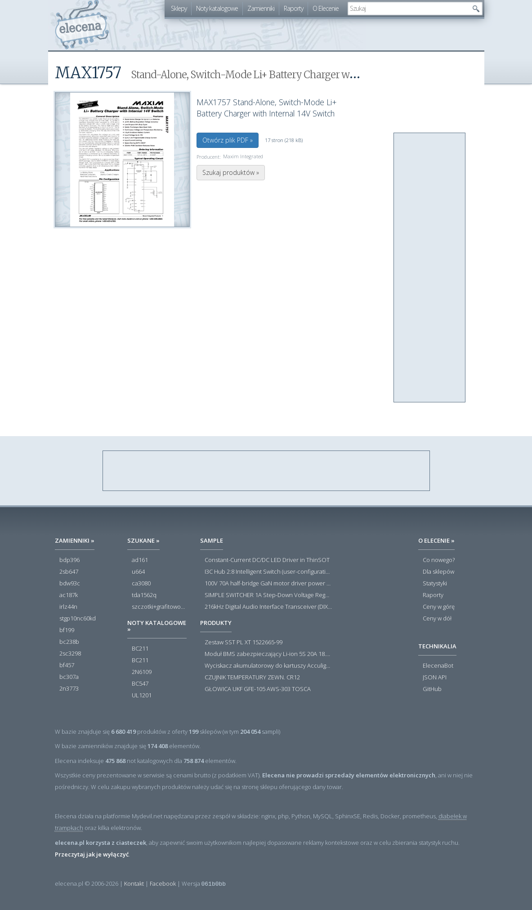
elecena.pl (82, 25)
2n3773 (69, 688)
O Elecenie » (436, 540)
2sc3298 (70, 653)
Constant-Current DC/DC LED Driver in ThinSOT (267, 560)
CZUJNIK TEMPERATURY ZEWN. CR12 (252, 677)
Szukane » (143, 540)
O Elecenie (326, 8)
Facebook (163, 883)
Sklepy (179, 8)
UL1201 (142, 695)
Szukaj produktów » (230, 172)
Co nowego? (439, 560)
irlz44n (68, 607)
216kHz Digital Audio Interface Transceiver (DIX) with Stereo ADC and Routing (268, 607)
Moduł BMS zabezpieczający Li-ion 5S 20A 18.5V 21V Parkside (268, 654)
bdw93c (69, 583)
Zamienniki (260, 8)
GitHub (432, 689)
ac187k (68, 595)
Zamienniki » (74, 540)
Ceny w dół (437, 618)
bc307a (69, 677)
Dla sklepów (438, 571)
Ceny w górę (439, 607)
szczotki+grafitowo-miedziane (159, 607)
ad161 (140, 560)
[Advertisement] (430, 268)
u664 (138, 571)
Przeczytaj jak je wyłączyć (92, 854)
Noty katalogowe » (156, 626)
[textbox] (408, 8)
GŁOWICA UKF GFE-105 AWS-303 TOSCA (258, 689)
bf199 (66, 630)
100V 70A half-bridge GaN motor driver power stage (268, 583)
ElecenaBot (438, 665)
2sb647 (68, 571)
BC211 (140, 648)
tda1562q (144, 595)
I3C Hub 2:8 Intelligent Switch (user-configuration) (268, 571)
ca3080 (141, 583)
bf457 (66, 665)
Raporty (293, 8)
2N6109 (142, 672)
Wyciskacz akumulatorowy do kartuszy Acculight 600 (268, 665)
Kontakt (134, 883)
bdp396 (69, 560)
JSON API (435, 677)
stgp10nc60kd (77, 618)
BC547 (140, 683)
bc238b (69, 642)
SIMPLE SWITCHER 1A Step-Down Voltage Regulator (268, 595)
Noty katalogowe (217, 8)
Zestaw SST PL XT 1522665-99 (243, 642)
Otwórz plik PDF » (227, 140)
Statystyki (435, 583)
